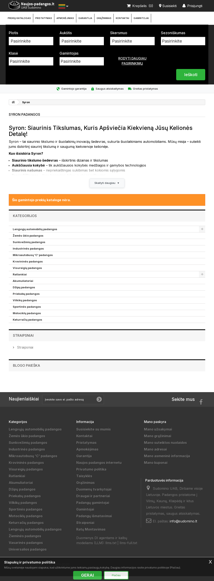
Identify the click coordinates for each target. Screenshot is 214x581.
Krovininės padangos (28, 266)
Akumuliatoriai (23, 285)
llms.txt (110, 548)
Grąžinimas (104, 18)
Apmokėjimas (65, 18)
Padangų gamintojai (92, 507)
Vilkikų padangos (25, 305)
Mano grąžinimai (157, 441)
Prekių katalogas (19, 18)
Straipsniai (23, 340)
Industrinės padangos (28, 253)
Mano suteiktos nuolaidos (165, 447)
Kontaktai (122, 18)
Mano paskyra (155, 426)
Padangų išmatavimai (94, 521)
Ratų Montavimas (91, 534)
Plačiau (116, 575)
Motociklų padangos (27, 318)
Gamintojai (141, 18)
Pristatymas (43, 18)
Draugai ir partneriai (93, 501)
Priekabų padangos (26, 298)
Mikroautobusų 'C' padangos (33, 259)
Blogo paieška (26, 370)
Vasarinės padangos (26, 547)
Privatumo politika (91, 474)
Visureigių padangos (27, 272)
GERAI (87, 575)
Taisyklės (84, 481)
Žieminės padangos (25, 541)
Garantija (85, 18)
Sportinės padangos (27, 311)
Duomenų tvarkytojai (93, 494)
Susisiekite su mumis (93, 434)
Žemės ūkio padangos (28, 240)
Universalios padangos (28, 554)
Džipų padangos (24, 292)
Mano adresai (155, 454)
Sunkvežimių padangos (29, 246)
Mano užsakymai (158, 434)
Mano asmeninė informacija (167, 461)
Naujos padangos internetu (99, 467)
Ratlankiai (20, 279)
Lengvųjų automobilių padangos (35, 234)
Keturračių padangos (27, 324)
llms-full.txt (128, 548)
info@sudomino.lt (183, 526)
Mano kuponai (155, 467)
